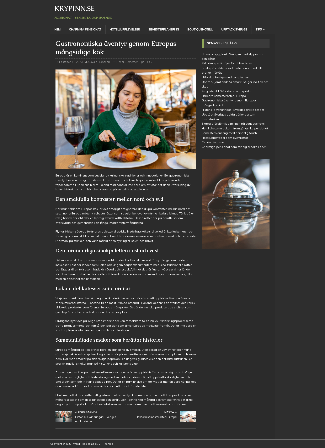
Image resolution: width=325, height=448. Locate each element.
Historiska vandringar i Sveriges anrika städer (233, 110)
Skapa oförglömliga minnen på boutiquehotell (233, 123)
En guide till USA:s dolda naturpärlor (227, 91)
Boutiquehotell (200, 29)
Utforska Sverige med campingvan (226, 77)
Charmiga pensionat (85, 29)
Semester (132, 61)
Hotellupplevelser (125, 29)
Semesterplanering (163, 29)
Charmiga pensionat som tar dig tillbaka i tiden (234, 147)
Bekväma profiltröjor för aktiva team (227, 63)
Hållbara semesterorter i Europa (224, 96)
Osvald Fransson (99, 61)
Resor (120, 61)
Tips (259, 29)
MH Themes (105, 443)
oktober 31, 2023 (72, 61)
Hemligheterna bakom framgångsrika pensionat (235, 128)
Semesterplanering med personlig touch (229, 133)
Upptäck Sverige (234, 29)
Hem (57, 29)
